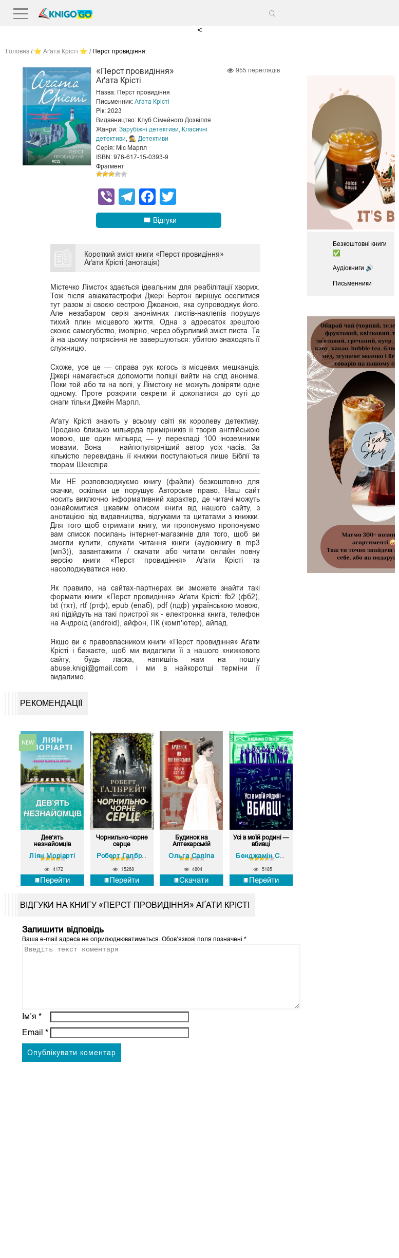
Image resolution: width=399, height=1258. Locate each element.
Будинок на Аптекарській (192, 841)
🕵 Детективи (148, 138)
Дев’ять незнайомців (52, 841)
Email (35, 1044)
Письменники (352, 283)
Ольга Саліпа (191, 856)
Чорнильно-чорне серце (122, 841)
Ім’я (32, 1028)
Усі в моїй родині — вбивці (261, 841)
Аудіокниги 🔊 (353, 268)
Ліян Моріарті (52, 856)
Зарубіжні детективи (149, 129)
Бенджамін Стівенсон (272, 856)
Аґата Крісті (152, 101)
